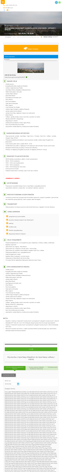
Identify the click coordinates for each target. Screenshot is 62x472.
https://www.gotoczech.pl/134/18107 (15, 77)
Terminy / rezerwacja (31, 48)
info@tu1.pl (9, 8)
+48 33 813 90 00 (11, 5)
